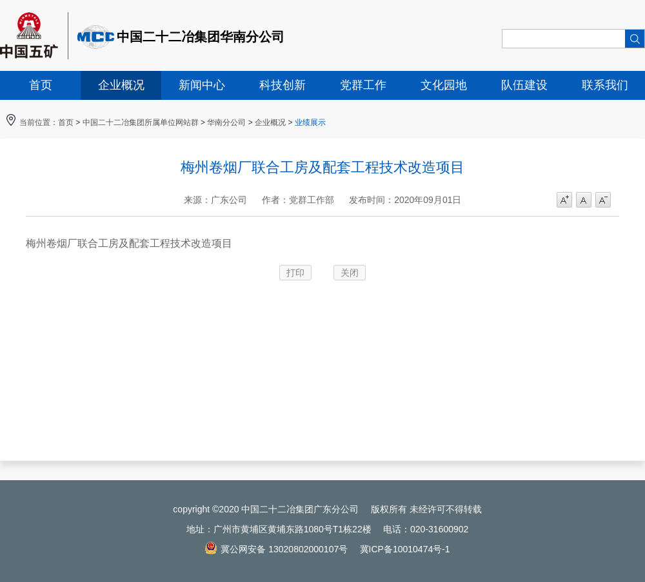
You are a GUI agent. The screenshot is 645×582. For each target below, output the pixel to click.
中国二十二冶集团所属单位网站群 (141, 122)
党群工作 (363, 85)
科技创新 (282, 85)
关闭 (350, 272)
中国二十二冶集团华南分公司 (200, 37)
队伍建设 (524, 85)
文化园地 (444, 85)
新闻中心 (202, 85)
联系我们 (605, 85)
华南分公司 (226, 122)
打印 (295, 272)
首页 (40, 85)
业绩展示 (310, 122)
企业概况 (121, 85)
